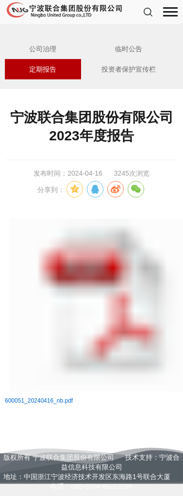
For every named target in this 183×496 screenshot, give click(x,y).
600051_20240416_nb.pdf (39, 400)
